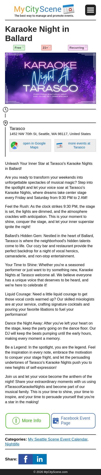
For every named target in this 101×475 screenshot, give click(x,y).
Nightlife (12, 444)
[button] (90, 10)
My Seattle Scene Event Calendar (57, 439)
